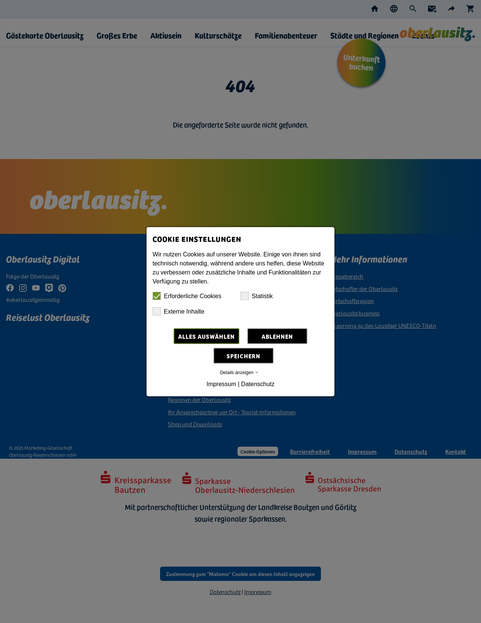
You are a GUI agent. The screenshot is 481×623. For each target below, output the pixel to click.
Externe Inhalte (178, 311)
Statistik (256, 296)
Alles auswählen (206, 336)
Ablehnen (277, 336)
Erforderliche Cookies (187, 296)
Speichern (243, 355)
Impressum (221, 384)
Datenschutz (258, 384)
